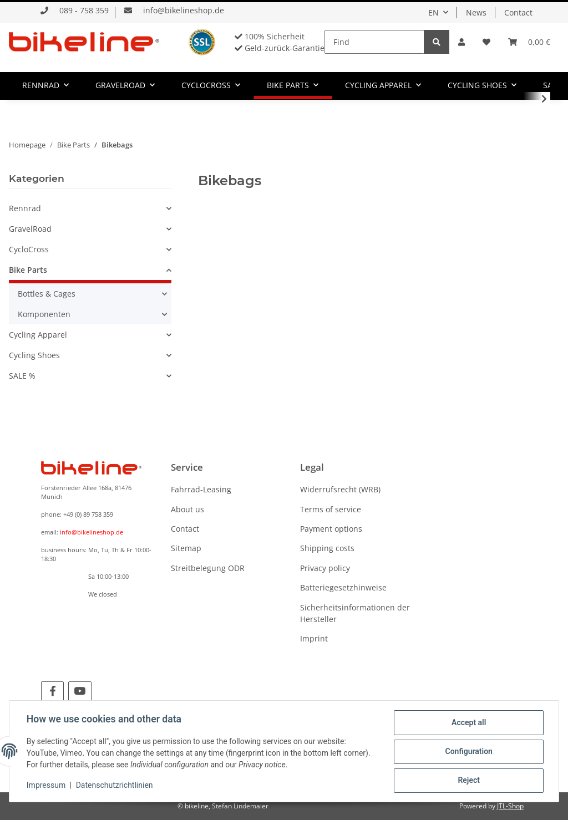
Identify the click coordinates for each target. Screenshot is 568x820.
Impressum (46, 785)
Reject (468, 780)
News (476, 12)
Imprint (314, 638)
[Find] (374, 42)
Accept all (468, 723)
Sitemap (186, 548)
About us (187, 509)
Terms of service (330, 509)
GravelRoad (30, 228)
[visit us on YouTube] (79, 691)
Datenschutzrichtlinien (115, 785)
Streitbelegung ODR (208, 568)
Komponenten (44, 314)
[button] (461, 42)
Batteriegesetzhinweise (343, 587)
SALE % (22, 375)
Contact (518, 12)
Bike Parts (28, 269)
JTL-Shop (510, 806)
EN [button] (433, 12)
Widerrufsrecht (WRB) (340, 489)
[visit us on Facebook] (52, 691)
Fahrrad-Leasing (201, 489)
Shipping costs (327, 548)
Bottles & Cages (46, 293)
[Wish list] (486, 42)
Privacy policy (325, 568)
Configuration (467, 751)
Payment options (331, 528)
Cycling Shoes (34, 355)
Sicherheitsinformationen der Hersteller (355, 613)
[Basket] (529, 42)
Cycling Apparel (38, 334)
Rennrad (25, 208)
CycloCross (29, 249)
